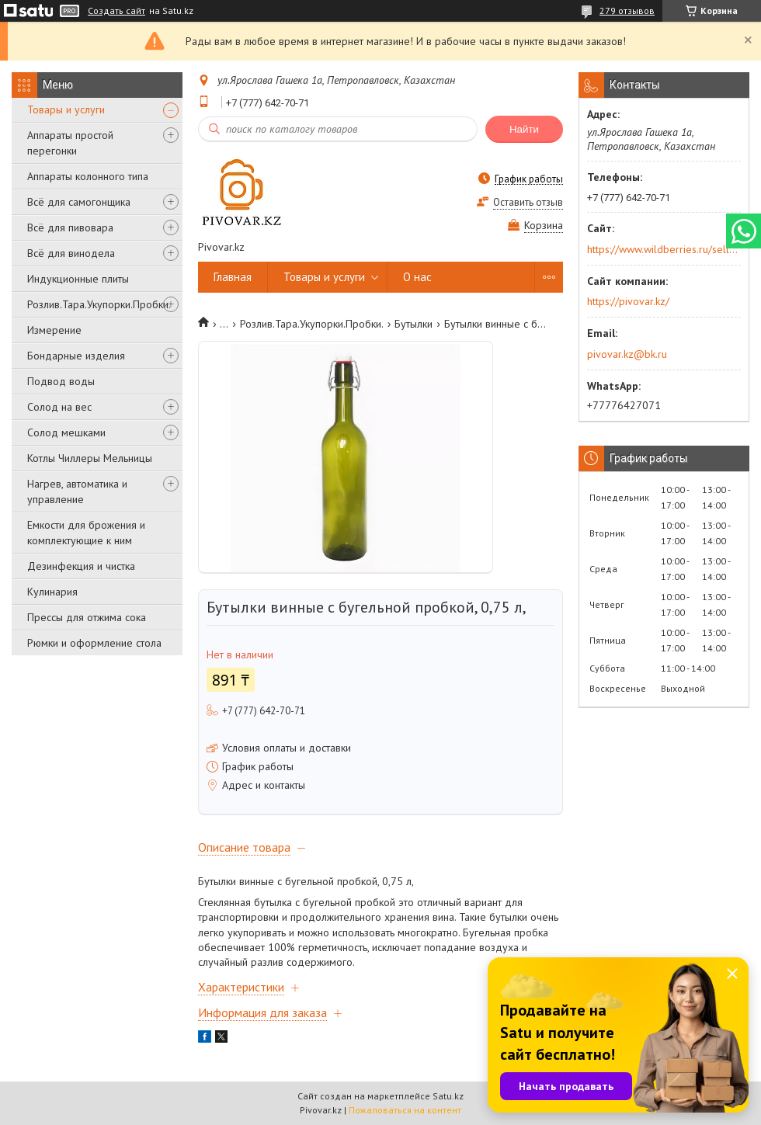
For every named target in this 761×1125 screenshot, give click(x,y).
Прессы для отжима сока (86, 617)
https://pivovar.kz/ (628, 301)
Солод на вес (59, 407)
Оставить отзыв (528, 202)
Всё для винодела (71, 253)
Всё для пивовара (70, 227)
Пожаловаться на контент (405, 1110)
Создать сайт (116, 10)
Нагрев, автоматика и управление (77, 491)
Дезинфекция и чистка (81, 566)
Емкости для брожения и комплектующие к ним (86, 532)
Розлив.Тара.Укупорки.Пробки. (99, 304)
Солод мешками (66, 432)
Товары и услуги (66, 109)
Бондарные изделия (76, 356)
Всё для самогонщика (78, 202)
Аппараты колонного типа (87, 176)
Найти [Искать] (524, 129)
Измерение (54, 330)
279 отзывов (627, 10)
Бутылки (413, 324)
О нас (417, 277)
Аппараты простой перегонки (70, 143)
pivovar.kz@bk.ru (627, 354)
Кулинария (52, 592)
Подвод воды (61, 381)
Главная (233, 277)
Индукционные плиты (78, 279)
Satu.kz (448, 1096)
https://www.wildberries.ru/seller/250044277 (662, 249)
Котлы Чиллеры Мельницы (89, 458)
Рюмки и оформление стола (94, 643)
